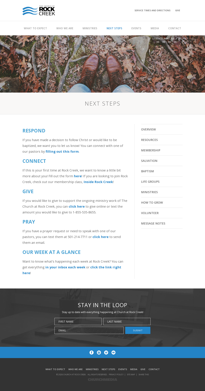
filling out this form (62, 151)
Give (177, 10)
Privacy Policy (116, 374)
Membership (150, 150)
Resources (149, 140)
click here (77, 206)
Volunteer (150, 213)
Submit (138, 330)
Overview (148, 129)
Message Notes (153, 223)
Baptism (147, 171)
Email (62, 330)
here (78, 176)
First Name (66, 321)
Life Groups (150, 182)
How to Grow (152, 202)
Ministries (149, 192)
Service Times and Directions (152, 10)
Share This (144, 374)
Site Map (131, 374)
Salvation (149, 161)
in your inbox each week (65, 267)
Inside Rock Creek (98, 182)
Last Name (114, 321)
